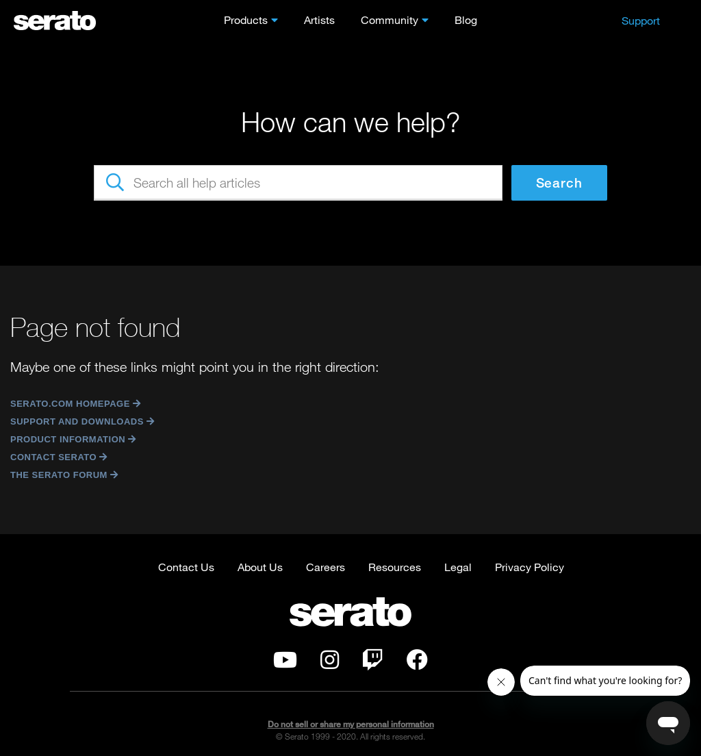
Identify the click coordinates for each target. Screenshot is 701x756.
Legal (458, 566)
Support (641, 20)
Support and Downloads (80, 421)
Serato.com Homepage (74, 404)
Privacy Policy (529, 566)
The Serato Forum (62, 475)
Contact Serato (57, 457)
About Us (260, 566)
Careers (325, 566)
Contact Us (186, 566)
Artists (319, 19)
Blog (466, 19)
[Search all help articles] (298, 183)
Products (246, 19)
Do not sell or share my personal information (351, 724)
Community (389, 19)
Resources (394, 566)
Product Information (71, 439)
